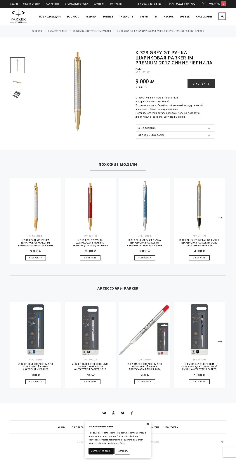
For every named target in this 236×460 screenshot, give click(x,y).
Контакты (116, 3)
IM (156, 16)
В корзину (201, 83)
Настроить (122, 450)
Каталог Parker (57, 31)
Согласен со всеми (101, 450)
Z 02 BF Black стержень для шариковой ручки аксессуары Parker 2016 (90, 367)
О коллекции (174, 128)
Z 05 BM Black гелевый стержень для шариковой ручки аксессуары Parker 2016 (199, 367)
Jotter (185, 16)
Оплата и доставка (76, 3)
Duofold (73, 16)
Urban (144, 16)
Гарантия (98, 3)
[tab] (175, 128)
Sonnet (108, 16)
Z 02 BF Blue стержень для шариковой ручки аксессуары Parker (35, 367)
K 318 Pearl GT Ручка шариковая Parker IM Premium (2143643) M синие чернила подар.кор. (35, 243)
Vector (169, 16)
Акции (14, 3)
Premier (91, 16)
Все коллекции (50, 16)
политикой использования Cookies (106, 436)
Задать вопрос (185, 3)
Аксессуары (204, 16)
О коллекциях (31, 3)
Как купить (53, 3)
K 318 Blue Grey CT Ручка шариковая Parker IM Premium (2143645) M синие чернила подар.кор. (144, 243)
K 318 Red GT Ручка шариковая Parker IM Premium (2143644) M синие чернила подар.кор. (90, 243)
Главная (37, 31)
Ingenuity (126, 16)
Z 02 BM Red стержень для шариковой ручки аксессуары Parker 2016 (145, 367)
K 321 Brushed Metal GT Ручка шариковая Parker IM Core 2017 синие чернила (199, 243)
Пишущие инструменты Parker (92, 31)
